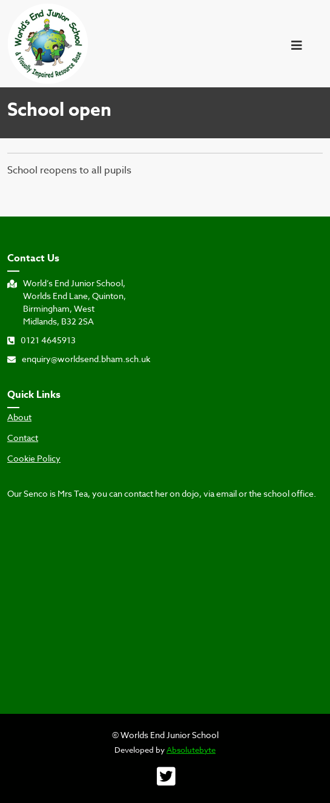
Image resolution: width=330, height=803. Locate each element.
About (19, 417)
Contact (22, 438)
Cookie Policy (34, 458)
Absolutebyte (191, 749)
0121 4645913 (41, 340)
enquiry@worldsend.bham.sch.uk (78, 359)
